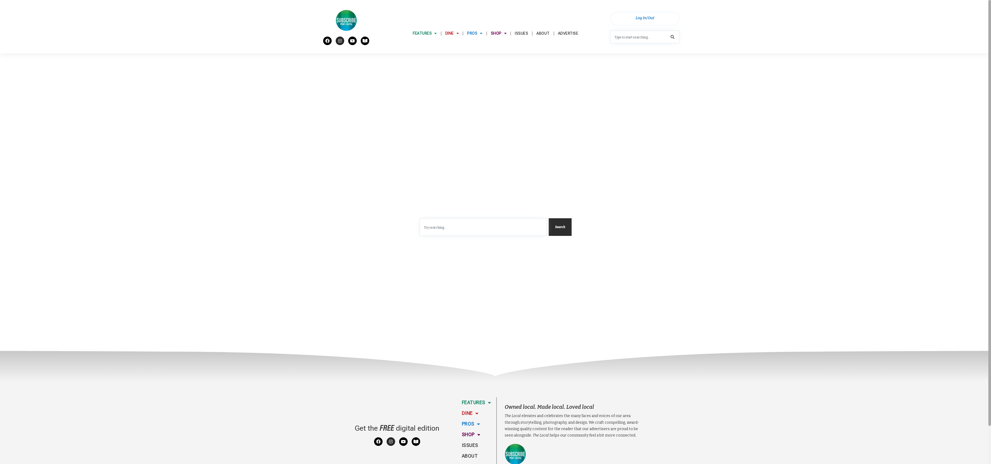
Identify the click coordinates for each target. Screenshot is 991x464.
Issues (521, 46)
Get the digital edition (397, 458)
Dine (452, 46)
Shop (499, 46)
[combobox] (645, 39)
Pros (475, 46)
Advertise (568, 46)
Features (425, 46)
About (543, 46)
